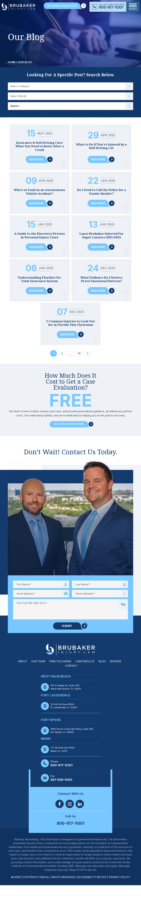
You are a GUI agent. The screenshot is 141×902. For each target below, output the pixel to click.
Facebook (59, 820)
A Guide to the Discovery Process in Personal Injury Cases (39, 240)
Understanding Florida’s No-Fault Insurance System (39, 288)
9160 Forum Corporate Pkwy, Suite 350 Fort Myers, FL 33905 (72, 747)
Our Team (38, 678)
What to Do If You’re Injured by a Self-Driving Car (101, 144)
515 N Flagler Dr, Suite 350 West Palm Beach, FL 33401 (66, 704)
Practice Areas (60, 678)
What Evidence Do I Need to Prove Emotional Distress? (101, 288)
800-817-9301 (111, 7)
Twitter (69, 820)
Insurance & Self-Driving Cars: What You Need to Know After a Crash (39, 146)
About (22, 678)
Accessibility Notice (92, 894)
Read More (36, 160)
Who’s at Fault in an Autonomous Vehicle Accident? (39, 192)
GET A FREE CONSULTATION (62, 6)
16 (79, 371)
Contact (71, 682)
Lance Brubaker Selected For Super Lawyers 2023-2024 (101, 240)
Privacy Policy (119, 894)
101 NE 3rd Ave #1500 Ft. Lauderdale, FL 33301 (64, 722)
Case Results (84, 678)
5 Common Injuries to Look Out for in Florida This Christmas (70, 336)
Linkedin (80, 820)
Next (87, 370)
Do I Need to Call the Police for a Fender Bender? (101, 192)
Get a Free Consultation (68, 441)
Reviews (115, 678)
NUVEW (16, 894)
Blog (102, 678)
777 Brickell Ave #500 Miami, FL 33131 (63, 766)
